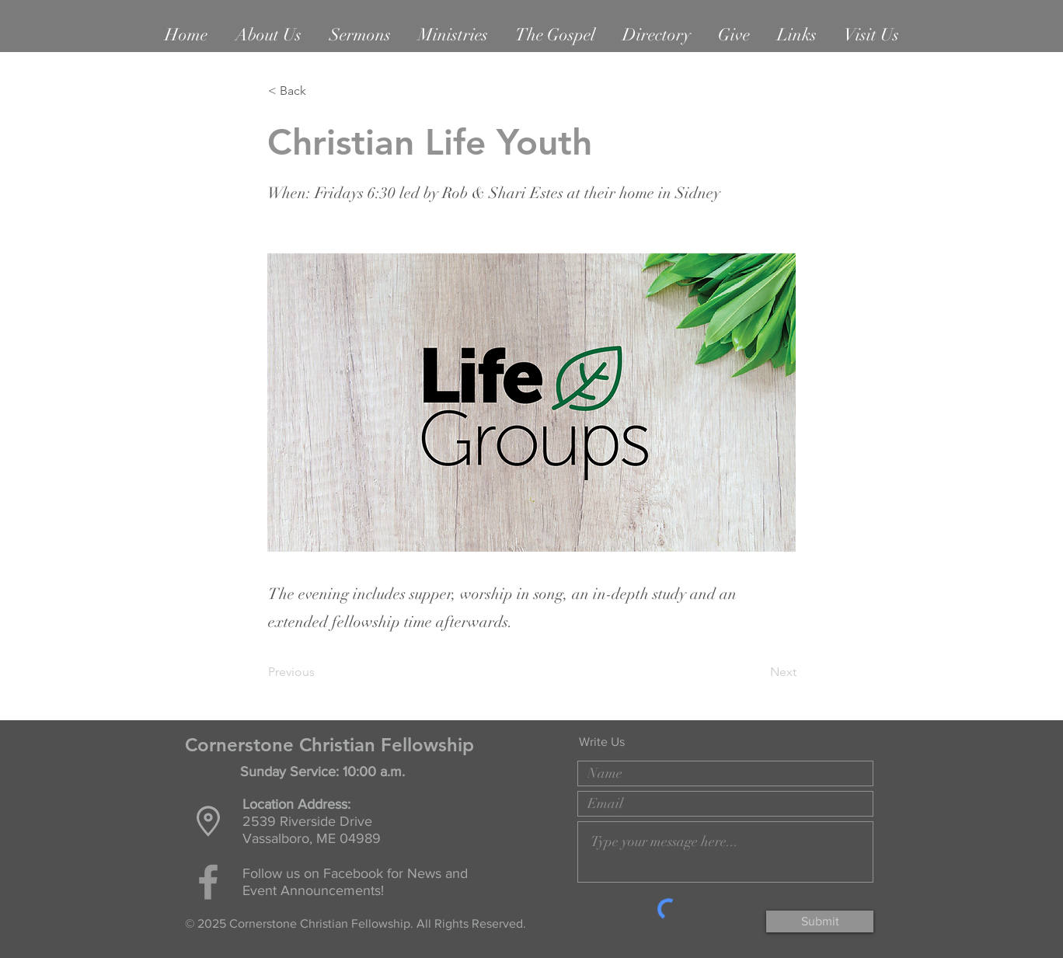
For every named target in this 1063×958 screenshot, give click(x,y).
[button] (268, 35)
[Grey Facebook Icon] (208, 882)
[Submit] (819, 921)
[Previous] (319, 672)
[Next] (757, 672)
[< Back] (319, 90)
